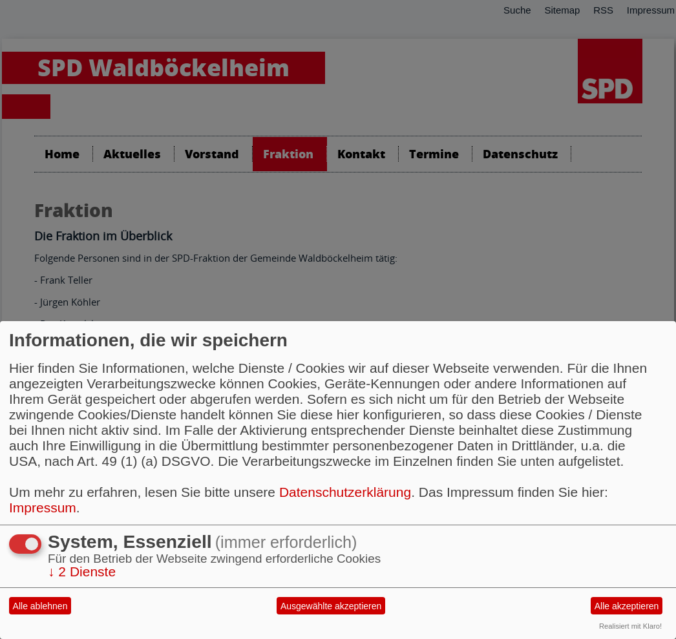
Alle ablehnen (40, 606)
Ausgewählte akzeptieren (330, 606)
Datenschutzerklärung (345, 492)
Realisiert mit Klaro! (630, 626)
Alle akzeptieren (627, 606)
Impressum (42, 507)
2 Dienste (82, 571)
